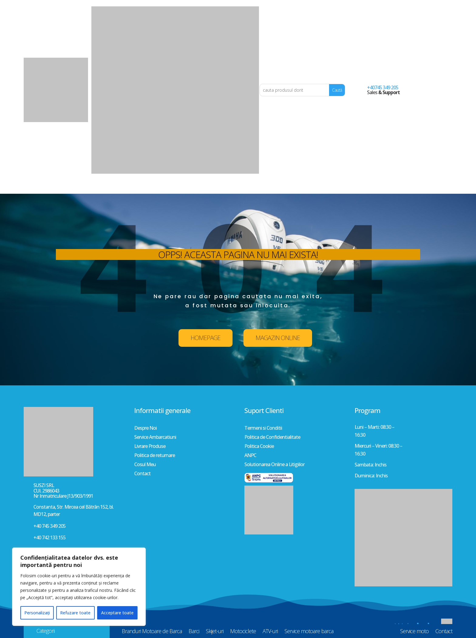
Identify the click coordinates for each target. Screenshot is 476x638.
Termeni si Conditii (263, 428)
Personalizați (37, 613)
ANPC (250, 456)
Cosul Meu (145, 465)
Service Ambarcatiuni (155, 437)
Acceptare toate (117, 613)
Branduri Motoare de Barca (152, 188)
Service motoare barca (308, 188)
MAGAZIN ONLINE (278, 338)
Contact (443, 188)
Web (417, 626)
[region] (79, 587)
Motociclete (243, 188)
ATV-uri (270, 188)
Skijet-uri (214, 188)
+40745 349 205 (382, 87)
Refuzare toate (75, 613)
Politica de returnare (154, 456)
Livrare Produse (149, 446)
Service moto (414, 188)
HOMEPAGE (205, 338)
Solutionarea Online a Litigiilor (274, 465)
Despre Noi (145, 428)
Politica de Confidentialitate (272, 437)
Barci (194, 188)
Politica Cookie (259, 446)
